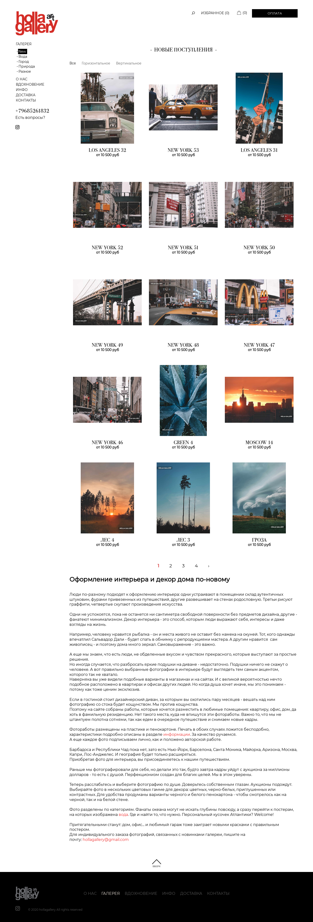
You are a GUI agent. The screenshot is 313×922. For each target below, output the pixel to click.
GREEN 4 (183, 443)
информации (176, 734)
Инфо (22, 90)
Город (23, 61)
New (22, 51)
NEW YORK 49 (107, 345)
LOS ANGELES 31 (259, 150)
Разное (24, 71)
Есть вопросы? (30, 117)
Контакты (26, 100)
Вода (22, 56)
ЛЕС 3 (183, 540)
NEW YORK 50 (259, 248)
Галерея (110, 893)
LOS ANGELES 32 (107, 150)
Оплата (275, 13)
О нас (21, 79)
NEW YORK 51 (183, 248)
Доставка (25, 95)
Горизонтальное (96, 63)
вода (123, 814)
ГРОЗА (259, 540)
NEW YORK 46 (107, 443)
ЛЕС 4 (107, 540)
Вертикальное (128, 63)
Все (72, 63)
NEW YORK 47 (259, 345)
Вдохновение (30, 84)
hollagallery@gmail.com (106, 839)
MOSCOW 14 (259, 443)
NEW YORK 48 (183, 345)
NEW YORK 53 (183, 150)
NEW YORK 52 (107, 248)
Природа (26, 66)
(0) (245, 13)
